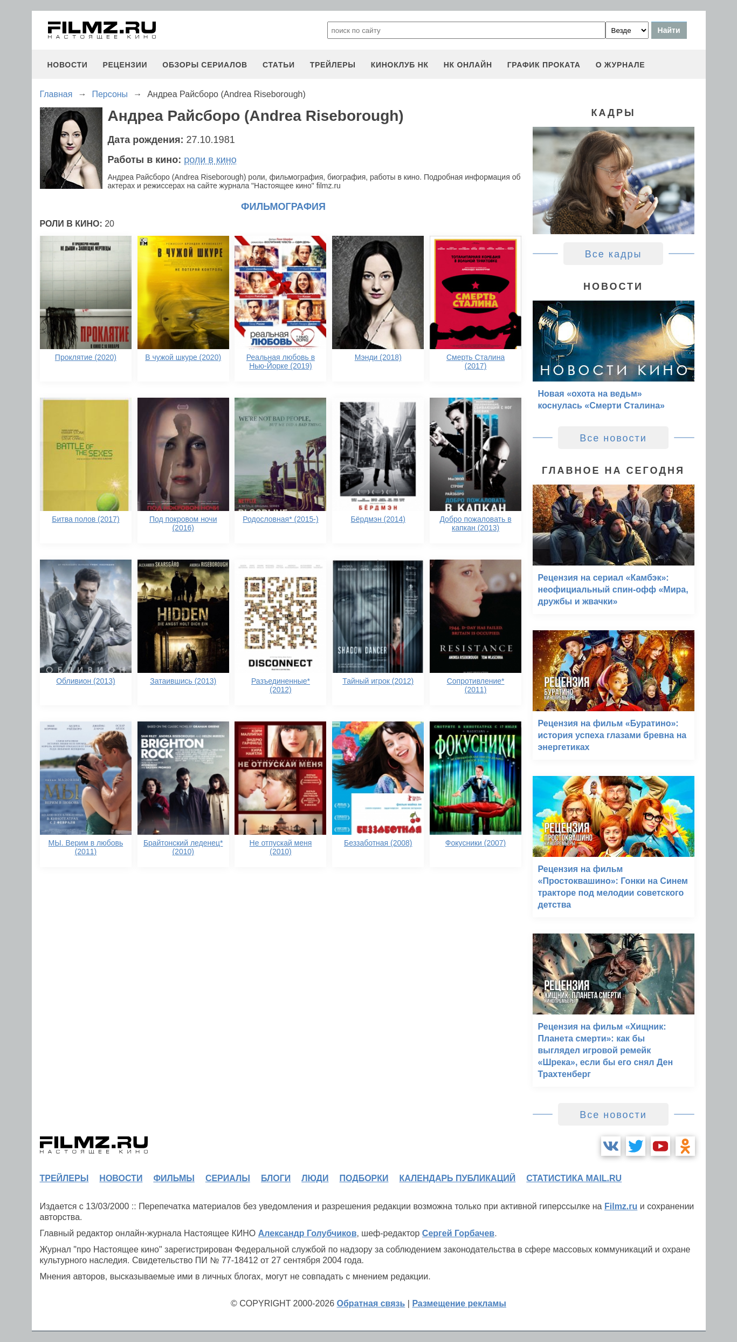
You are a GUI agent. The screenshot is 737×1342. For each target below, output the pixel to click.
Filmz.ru (620, 1206)
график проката (544, 64)
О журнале (620, 64)
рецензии (124, 64)
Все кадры (613, 254)
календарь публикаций (458, 1178)
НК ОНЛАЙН (468, 64)
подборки (364, 1178)
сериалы (227, 1178)
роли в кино (210, 159)
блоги (276, 1178)
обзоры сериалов (204, 64)
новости (67, 64)
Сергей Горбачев (458, 1233)
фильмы (173, 1178)
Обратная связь (371, 1303)
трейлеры (333, 64)
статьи (279, 64)
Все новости (613, 438)
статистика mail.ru (574, 1178)
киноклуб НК (400, 64)
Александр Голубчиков (307, 1233)
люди (314, 1178)
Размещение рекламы (459, 1303)
